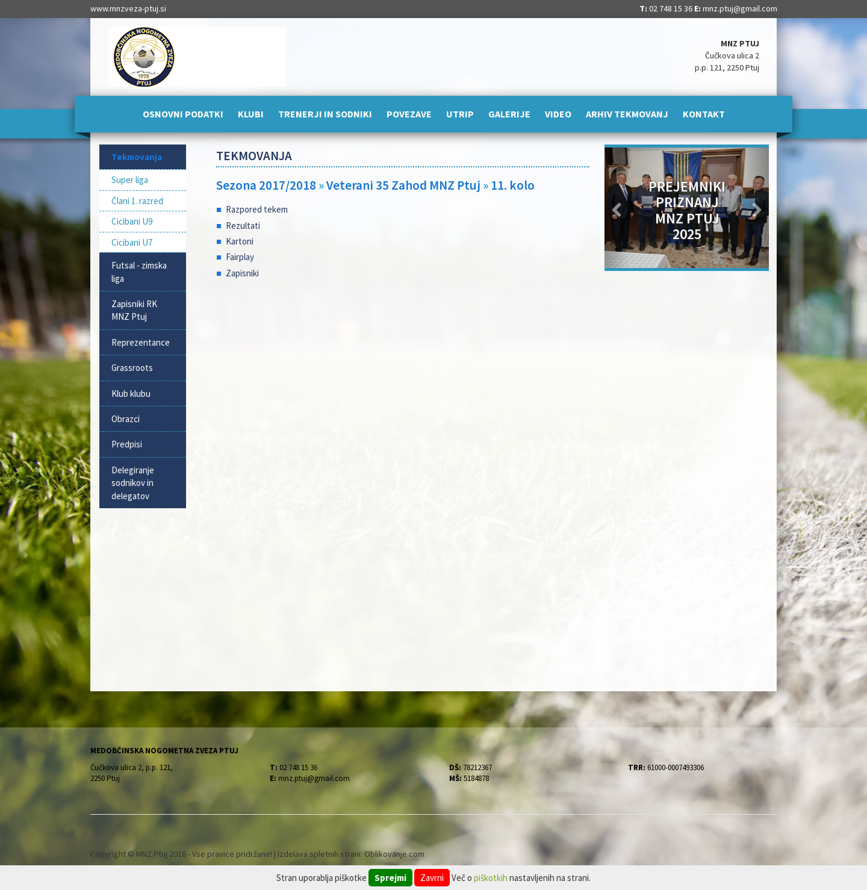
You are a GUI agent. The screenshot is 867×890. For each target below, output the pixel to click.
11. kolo (513, 185)
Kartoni (239, 241)
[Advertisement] (403, 385)
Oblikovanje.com (394, 853)
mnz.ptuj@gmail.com (740, 8)
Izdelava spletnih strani (319, 853)
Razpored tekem (257, 209)
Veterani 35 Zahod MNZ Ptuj (403, 185)
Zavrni (432, 877)
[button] (616, 208)
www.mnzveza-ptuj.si (128, 8)
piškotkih (491, 877)
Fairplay (240, 257)
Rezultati (243, 225)
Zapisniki (242, 273)
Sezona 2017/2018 (266, 185)
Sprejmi (390, 877)
